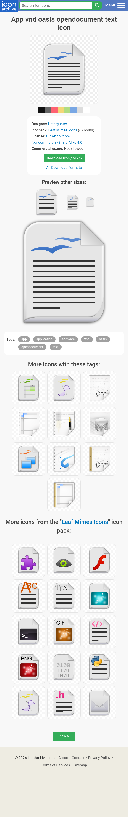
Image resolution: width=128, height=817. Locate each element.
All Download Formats (64, 167)
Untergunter (57, 124)
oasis (103, 339)
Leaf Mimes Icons (62, 130)
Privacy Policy (99, 758)
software (68, 339)
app (24, 339)
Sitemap (80, 765)
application (44, 339)
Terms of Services (55, 765)
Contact (78, 758)
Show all (64, 736)
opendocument (32, 347)
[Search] (97, 5)
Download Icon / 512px (64, 158)
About (63, 758)
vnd (87, 339)
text (55, 347)
